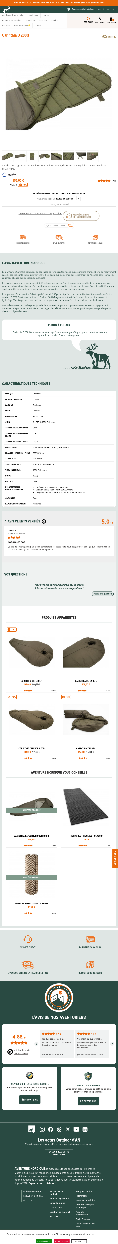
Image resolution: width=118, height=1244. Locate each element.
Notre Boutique (57, 1203)
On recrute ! (29, 1200)
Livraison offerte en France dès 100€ (28, 973)
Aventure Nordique (30, 1169)
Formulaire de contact (56, 1192)
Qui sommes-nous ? (32, 1191)
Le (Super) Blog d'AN (33, 1195)
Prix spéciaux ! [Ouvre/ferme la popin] (115, 858)
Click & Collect (56, 1207)
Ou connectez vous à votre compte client (40, 213)
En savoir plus (30, 1099)
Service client (27, 947)
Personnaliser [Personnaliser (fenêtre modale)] (79, 1241)
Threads (59, 1129)
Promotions (81, 1195)
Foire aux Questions (59, 1198)
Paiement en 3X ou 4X (23, 243)
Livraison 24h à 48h (59, 243)
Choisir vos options (46, 198)
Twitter (68, 1129)
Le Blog (32, 1129)
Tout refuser (61, 1241)
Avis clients (55, 1216)
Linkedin (85, 1129)
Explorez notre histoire (41, 1183)
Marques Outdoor (84, 1191)
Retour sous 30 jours (95, 243)
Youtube (76, 1129)
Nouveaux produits (85, 1200)
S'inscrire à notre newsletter (59, 1153)
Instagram (42, 1129)
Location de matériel (60, 1212)
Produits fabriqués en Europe (85, 1206)
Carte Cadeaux (83, 1219)
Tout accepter (44, 1241)
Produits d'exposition (82, 1213)
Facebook (51, 1129)
